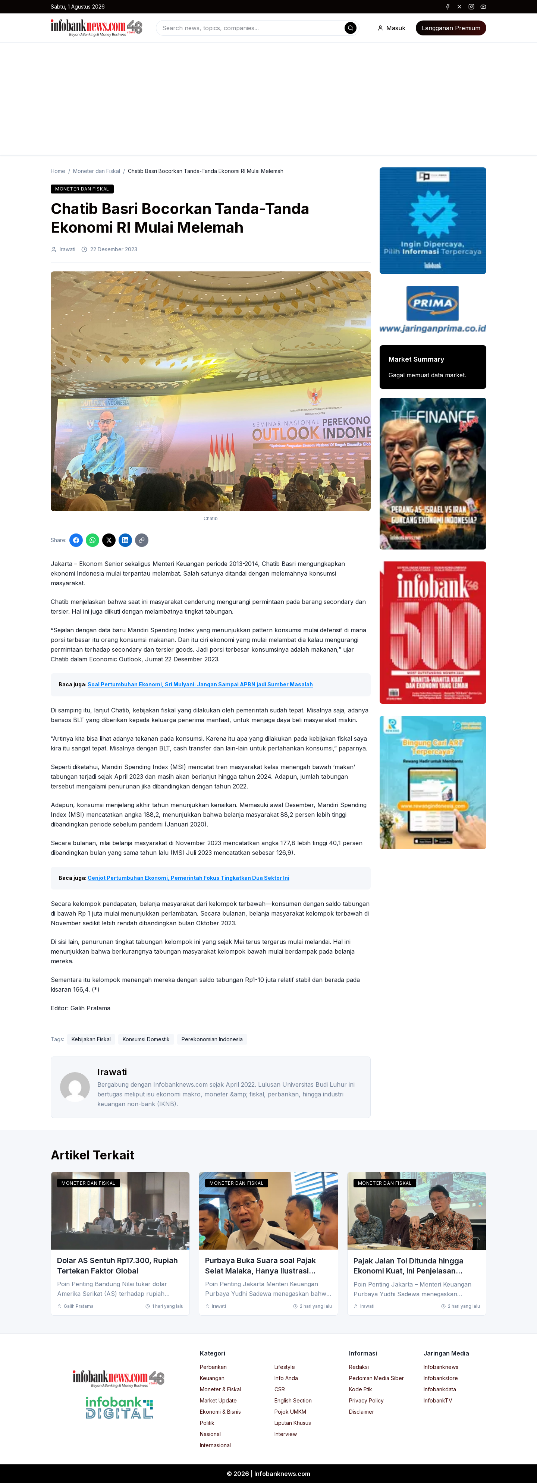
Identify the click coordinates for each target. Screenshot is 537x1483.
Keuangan (212, 1378)
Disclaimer (361, 1411)
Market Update (218, 1400)
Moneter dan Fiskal (96, 171)
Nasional (210, 1434)
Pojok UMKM (290, 1411)
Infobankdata (440, 1389)
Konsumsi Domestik (146, 1039)
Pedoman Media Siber (376, 1378)
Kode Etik (360, 1389)
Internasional (215, 1445)
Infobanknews (441, 1367)
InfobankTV (438, 1400)
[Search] (351, 28)
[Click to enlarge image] (211, 391)
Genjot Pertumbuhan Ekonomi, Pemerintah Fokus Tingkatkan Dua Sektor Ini (188, 878)
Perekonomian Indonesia (212, 1039)
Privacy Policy (366, 1400)
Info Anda (286, 1378)
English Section (293, 1400)
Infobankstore (441, 1378)
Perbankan (213, 1367)
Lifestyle (284, 1367)
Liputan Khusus (292, 1423)
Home (58, 171)
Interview (285, 1434)
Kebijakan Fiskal (91, 1039)
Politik (207, 1423)
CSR (279, 1389)
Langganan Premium (451, 28)
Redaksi (359, 1367)
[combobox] (257, 28)
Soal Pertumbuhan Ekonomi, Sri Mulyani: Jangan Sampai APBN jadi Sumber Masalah (200, 684)
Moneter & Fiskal (220, 1389)
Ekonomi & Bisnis (220, 1411)
